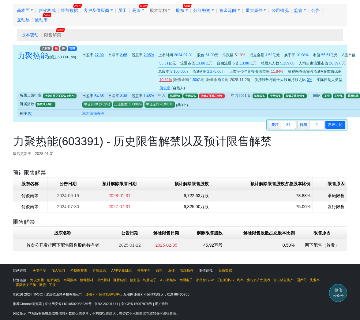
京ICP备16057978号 (137, 304)
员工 (122, 10)
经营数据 (69, 10)
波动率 (41, 19)
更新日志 (99, 270)
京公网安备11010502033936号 (68, 304)
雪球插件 (186, 270)
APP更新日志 (121, 270)
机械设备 (175, 95)
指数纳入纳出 (45, 104)
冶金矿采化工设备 (212, 95)
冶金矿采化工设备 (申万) (59, 95)
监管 (298, 10)
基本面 (23, 10)
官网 (72, 48)
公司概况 (280, 10)
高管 (136, 10)
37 (288, 125)
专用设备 (190, 95)
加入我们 (58, 270)
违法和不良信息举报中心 (103, 294)
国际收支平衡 (26, 285)
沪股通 (46, 48)
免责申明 (39, 270)
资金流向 (227, 10)
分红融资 (201, 10)
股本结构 (158, 10)
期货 (42, 285)
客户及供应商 (96, 10)
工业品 (338, 95)
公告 (315, 10)
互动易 (23, 19)
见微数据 (225, 270)
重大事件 (254, 10)
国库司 (302, 280)
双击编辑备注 (93, 113)
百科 (159, 270)
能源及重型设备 (295, 95)
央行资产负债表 (258, 280)
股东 (180, 10)
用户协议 (161, 304)
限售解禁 (52, 34)
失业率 (315, 280)
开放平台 (144, 270)
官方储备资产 (283, 280)
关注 (275, 125)
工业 (327, 95)
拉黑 (303, 125)
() (104, 104)
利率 (240, 280)
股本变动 (30, 34)
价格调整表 (78, 270)
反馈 (171, 270)
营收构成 (47, 10)
